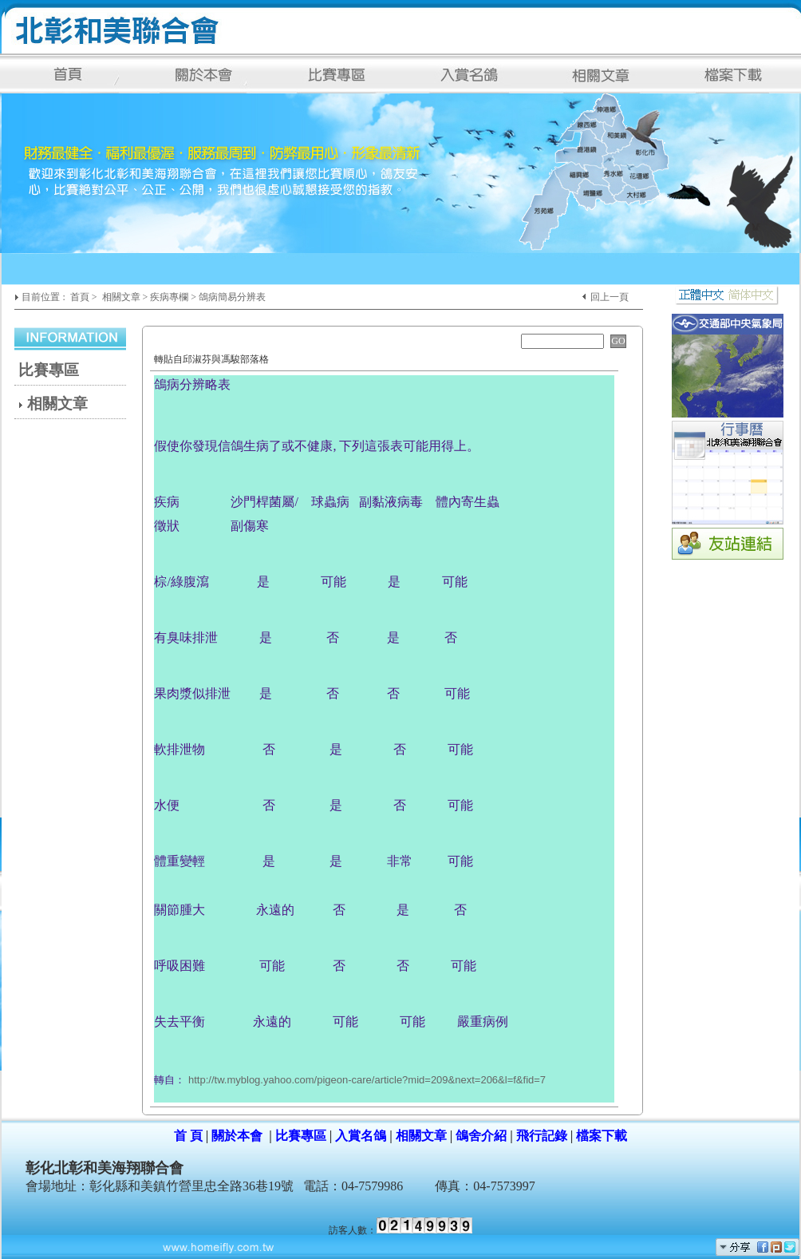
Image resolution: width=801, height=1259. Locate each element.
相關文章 (121, 297)
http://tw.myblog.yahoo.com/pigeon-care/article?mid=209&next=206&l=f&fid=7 (367, 1080)
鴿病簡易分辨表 (232, 297)
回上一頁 (609, 297)
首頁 (79, 297)
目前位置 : (44, 297)
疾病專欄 (169, 297)
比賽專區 (48, 370)
